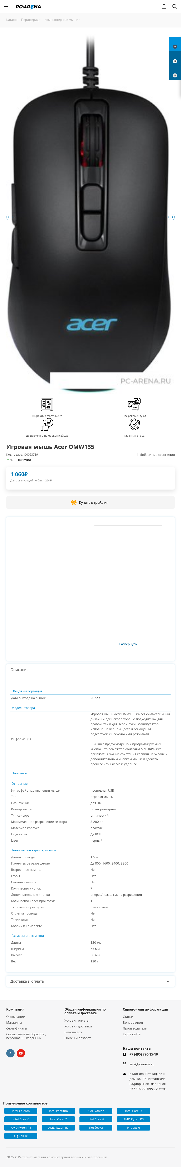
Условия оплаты (76, 1020)
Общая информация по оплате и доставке (85, 1011)
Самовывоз (73, 1032)
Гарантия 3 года (134, 435)
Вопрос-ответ (133, 1022)
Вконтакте (10, 1053)
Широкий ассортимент (47, 416)
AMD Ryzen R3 (133, 1119)
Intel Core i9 (96, 1119)
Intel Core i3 (133, 1111)
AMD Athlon (96, 1111)
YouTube (21, 1053)
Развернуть (128, 644)
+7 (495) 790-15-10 (143, 1054)
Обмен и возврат (77, 1038)
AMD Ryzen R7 (58, 1128)
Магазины (14, 1022)
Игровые (133, 1128)
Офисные (21, 1136)
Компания (15, 1009)
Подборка (96, 1128)
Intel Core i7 (58, 1119)
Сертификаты (16, 1028)
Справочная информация (145, 1009)
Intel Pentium (58, 1111)
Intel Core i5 (21, 1119)
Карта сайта (132, 1034)
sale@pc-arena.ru (141, 1064)
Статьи (128, 1017)
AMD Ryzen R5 (21, 1128)
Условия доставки (78, 1026)
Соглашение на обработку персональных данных (26, 1036)
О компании (15, 1017)
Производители (135, 1028)
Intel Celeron (21, 1111)
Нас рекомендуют (134, 416)
